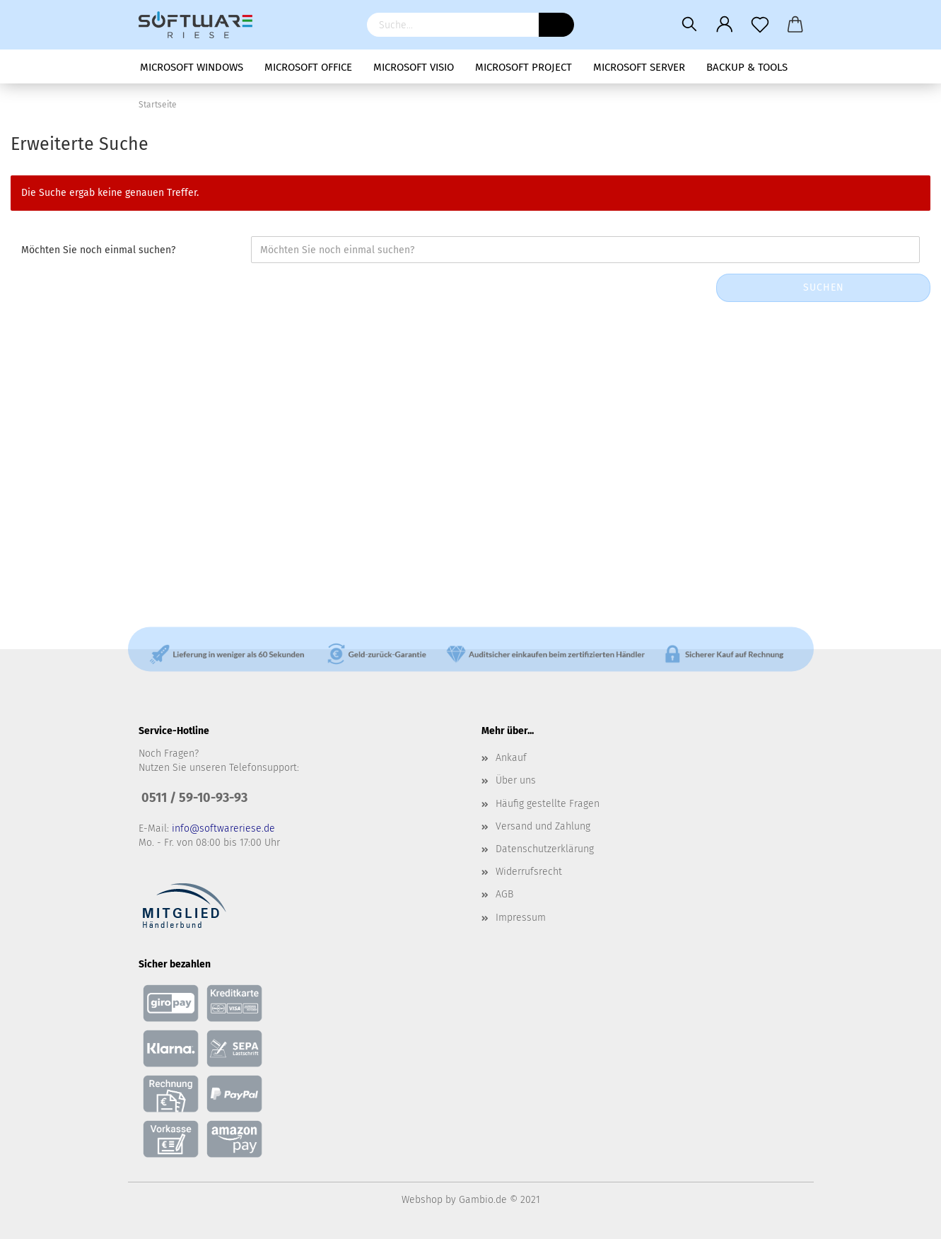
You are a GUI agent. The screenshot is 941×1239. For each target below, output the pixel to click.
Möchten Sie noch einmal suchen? (98, 250)
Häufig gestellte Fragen (548, 804)
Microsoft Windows (191, 67)
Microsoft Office (308, 67)
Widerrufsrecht (529, 872)
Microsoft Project (523, 67)
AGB (504, 894)
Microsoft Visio (413, 67)
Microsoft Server (639, 67)
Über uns (516, 780)
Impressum (521, 918)
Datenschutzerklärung (545, 849)
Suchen (823, 287)
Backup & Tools (747, 67)
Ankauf (511, 758)
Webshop (422, 1200)
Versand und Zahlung (543, 826)
